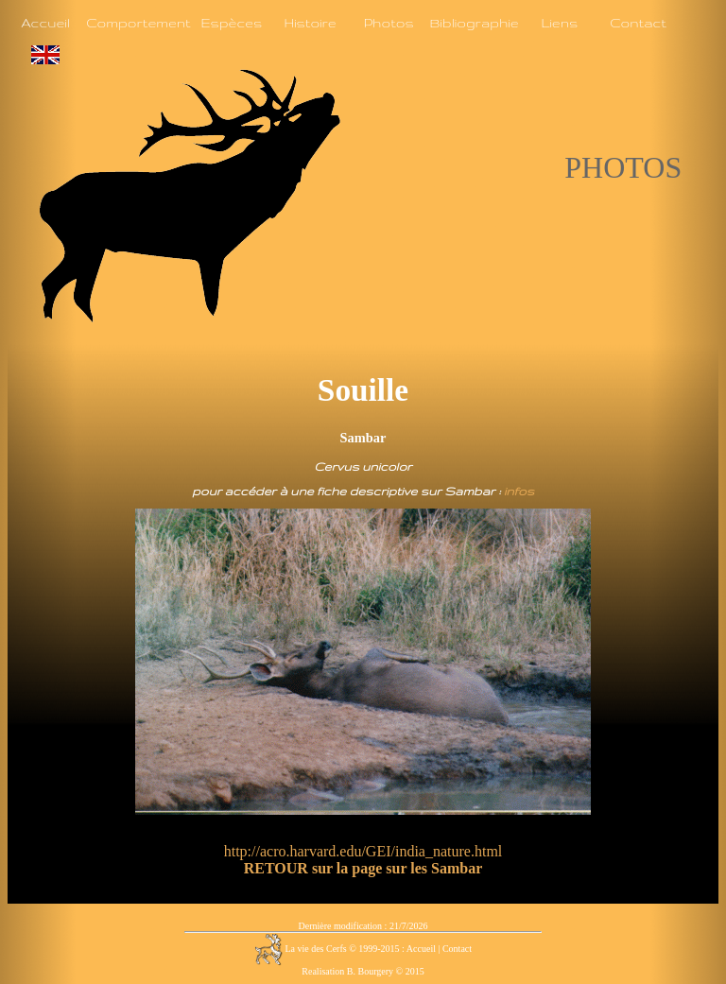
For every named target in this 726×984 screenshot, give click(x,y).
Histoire (310, 22)
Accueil (45, 22)
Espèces (231, 22)
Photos (389, 22)
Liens (559, 22)
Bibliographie (473, 22)
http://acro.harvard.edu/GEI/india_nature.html (363, 851)
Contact (638, 22)
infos (519, 490)
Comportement (138, 22)
